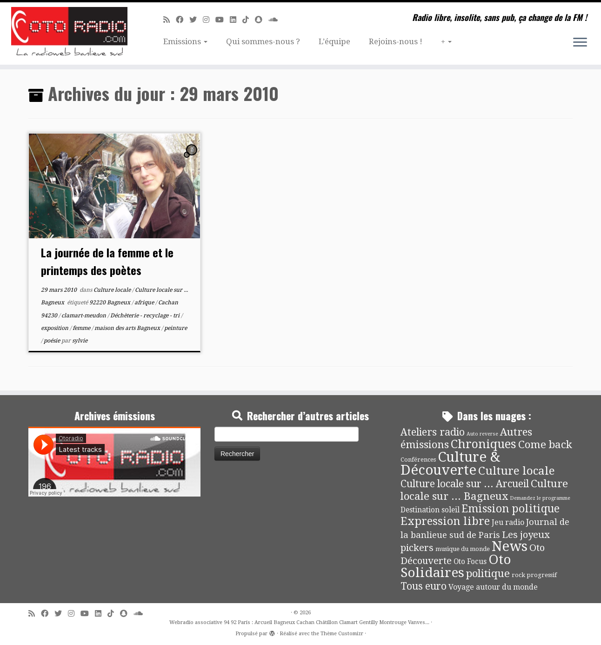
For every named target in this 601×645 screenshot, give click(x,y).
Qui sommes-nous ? (263, 41)
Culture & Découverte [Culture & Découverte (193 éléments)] (450, 463)
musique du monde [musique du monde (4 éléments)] (462, 548)
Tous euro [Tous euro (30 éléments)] (424, 586)
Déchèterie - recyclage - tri (145, 315)
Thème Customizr (342, 634)
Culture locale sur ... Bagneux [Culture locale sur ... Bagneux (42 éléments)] (484, 489)
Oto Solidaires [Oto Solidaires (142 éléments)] (456, 566)
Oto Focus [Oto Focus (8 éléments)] (470, 562)
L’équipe (334, 41)
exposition (55, 328)
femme (82, 328)
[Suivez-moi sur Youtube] (222, 19)
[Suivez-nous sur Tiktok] (248, 19)
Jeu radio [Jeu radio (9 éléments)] (508, 522)
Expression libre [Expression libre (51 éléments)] (445, 521)
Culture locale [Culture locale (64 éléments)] (516, 470)
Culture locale (112, 290)
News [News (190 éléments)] (510, 546)
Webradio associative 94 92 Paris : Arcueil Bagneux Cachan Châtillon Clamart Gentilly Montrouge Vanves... (299, 622)
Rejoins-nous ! (395, 41)
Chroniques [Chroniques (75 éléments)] (483, 444)
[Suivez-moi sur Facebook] (182, 19)
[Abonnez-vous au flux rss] (169, 19)
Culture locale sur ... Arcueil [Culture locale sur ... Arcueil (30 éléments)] (465, 484)
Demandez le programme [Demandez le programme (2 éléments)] (540, 498)
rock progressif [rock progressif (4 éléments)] (534, 574)
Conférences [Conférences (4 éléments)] (418, 459)
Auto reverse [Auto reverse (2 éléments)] (482, 434)
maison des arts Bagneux (127, 328)
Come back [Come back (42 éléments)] (545, 444)
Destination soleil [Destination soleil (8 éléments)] (430, 510)
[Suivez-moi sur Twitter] (196, 19)
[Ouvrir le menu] (580, 43)
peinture (175, 328)
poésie (52, 340)
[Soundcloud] (276, 19)
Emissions (185, 41)
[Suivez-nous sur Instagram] (209, 19)
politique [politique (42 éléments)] (488, 573)
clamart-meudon (84, 315)
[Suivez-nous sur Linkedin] (236, 19)
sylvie (79, 340)
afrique (144, 302)
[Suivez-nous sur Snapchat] (261, 19)
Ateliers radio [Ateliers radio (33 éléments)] (433, 432)
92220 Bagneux (110, 302)
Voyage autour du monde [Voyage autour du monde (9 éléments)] (493, 587)
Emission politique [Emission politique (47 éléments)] (510, 509)
